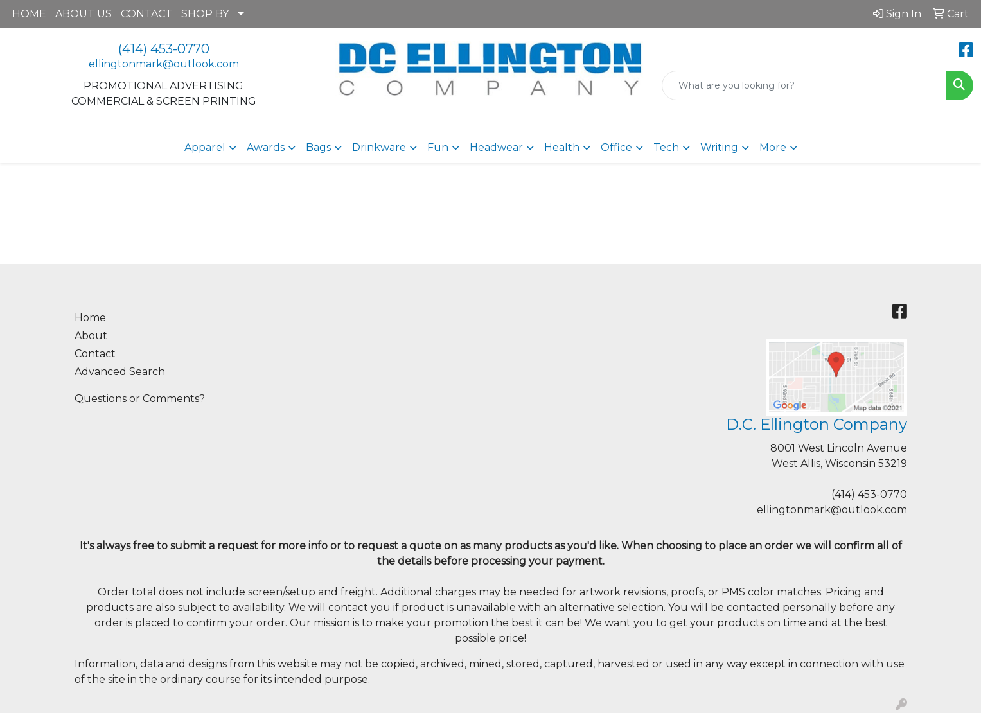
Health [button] (561, 147)
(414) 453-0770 (163, 49)
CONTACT (146, 14)
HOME (29, 14)
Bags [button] (318, 147)
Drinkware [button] (379, 147)
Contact (95, 354)
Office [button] (616, 147)
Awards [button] (266, 147)
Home (90, 318)
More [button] (772, 147)
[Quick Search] (804, 85)
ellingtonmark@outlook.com (164, 64)
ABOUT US (83, 14)
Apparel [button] (204, 147)
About (91, 336)
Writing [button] (719, 147)
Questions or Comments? (140, 398)
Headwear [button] (496, 147)
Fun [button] (437, 147)
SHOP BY (205, 14)
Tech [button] (666, 147)
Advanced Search (120, 371)
